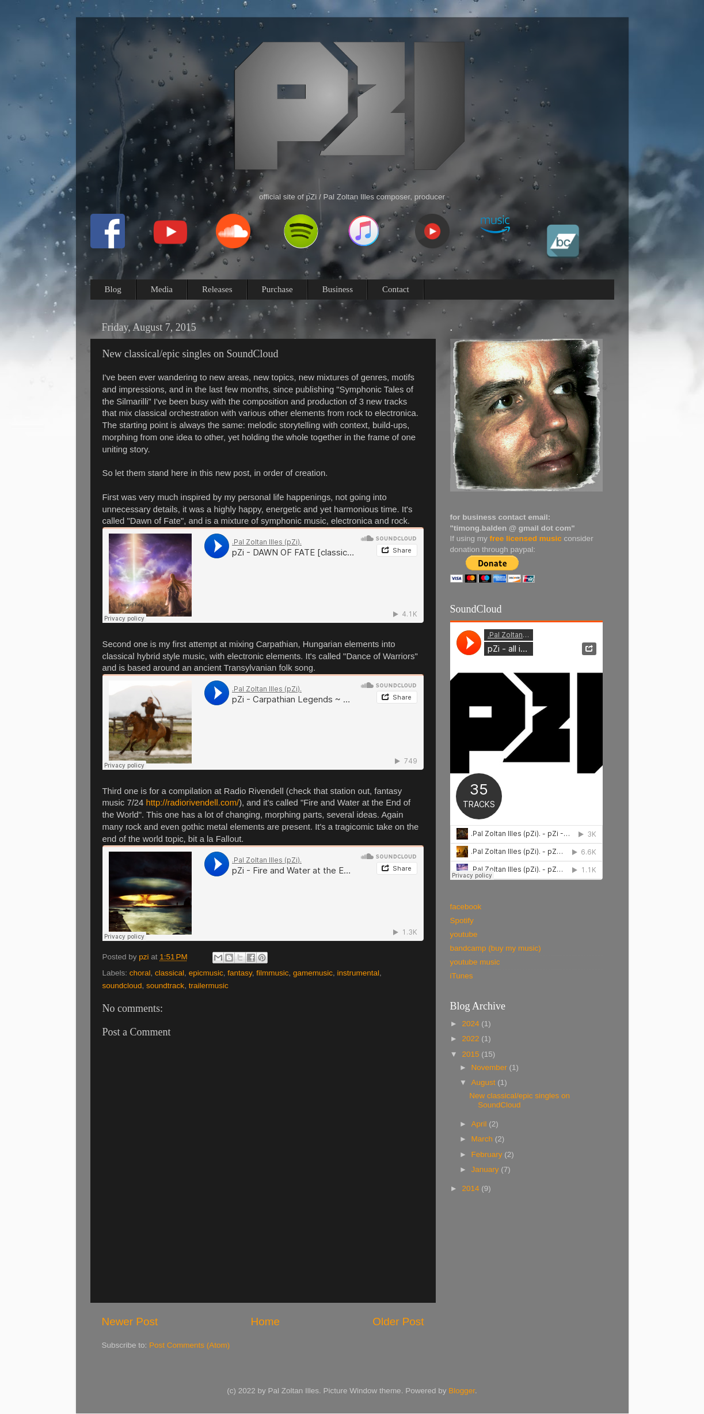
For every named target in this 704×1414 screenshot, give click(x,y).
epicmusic (206, 973)
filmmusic (272, 973)
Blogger (461, 1390)
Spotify (462, 920)
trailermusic (209, 985)
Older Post (398, 1321)
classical (169, 973)
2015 (471, 1054)
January (486, 1169)
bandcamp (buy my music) (495, 948)
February (488, 1154)
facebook (466, 906)
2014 (471, 1188)
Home (265, 1321)
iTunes (461, 975)
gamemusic (313, 973)
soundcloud (122, 985)
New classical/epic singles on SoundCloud (519, 1100)
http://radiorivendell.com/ (192, 802)
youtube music (475, 962)
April (480, 1124)
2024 (471, 1023)
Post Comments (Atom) (189, 1345)
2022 (471, 1038)
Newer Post (130, 1321)
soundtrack (165, 985)
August (484, 1082)
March (483, 1139)
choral (140, 973)
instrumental (358, 973)
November (490, 1067)
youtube (464, 934)
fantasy (239, 973)
